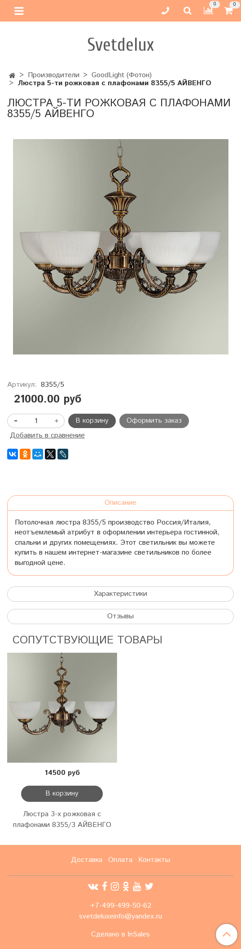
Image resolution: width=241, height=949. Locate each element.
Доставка (86, 860)
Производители (53, 75)
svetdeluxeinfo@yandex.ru (120, 916)
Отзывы (120, 616)
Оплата (120, 860)
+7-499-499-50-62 (120, 906)
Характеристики (120, 594)
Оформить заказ (154, 420)
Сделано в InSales (120, 934)
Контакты (154, 860)
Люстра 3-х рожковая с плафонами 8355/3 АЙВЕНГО (62, 819)
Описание (120, 503)
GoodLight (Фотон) (122, 75)
